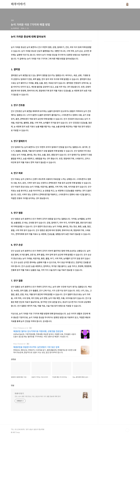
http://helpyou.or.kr (20, 328)
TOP (127, 478)
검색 (122, 4)
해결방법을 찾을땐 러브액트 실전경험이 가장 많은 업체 (36, 347)
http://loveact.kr (19, 344)
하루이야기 (18, 4)
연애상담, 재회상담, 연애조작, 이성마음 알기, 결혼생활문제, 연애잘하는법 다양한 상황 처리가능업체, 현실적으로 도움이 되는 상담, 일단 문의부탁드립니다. (44, 351)
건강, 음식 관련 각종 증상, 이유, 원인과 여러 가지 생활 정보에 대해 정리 (38, 445)
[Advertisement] (51, 382)
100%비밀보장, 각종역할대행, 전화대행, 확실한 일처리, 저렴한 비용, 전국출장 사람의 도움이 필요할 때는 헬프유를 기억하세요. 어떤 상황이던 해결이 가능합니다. (44, 335)
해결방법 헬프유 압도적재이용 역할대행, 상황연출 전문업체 (38, 331)
